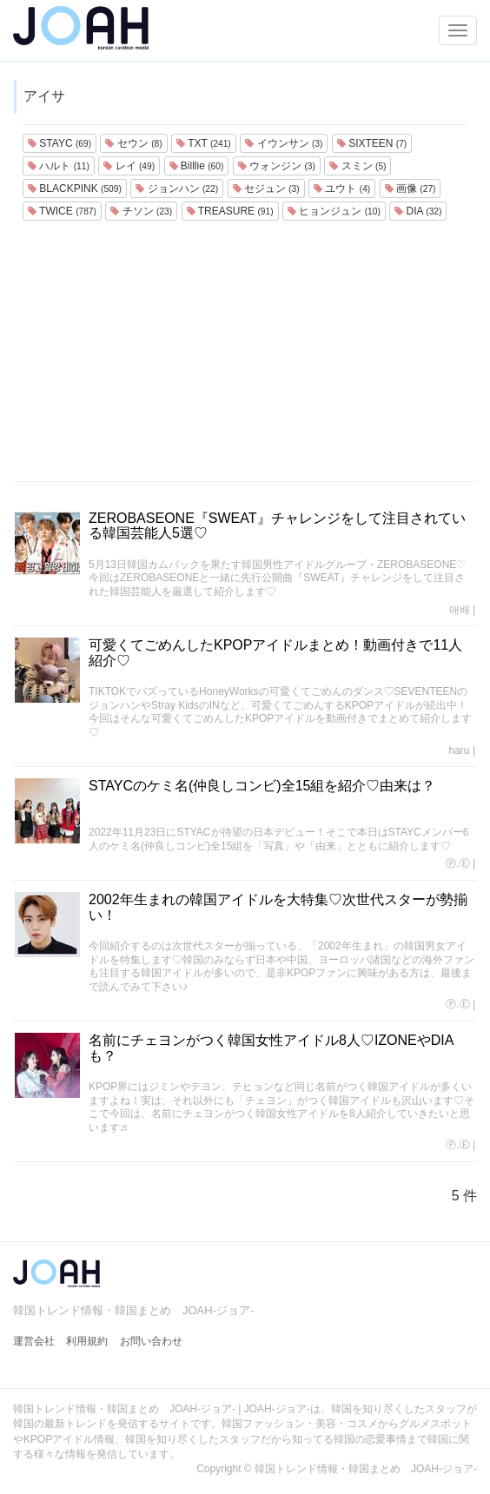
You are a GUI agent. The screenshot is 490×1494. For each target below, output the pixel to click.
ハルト (58, 166)
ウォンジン (276, 166)
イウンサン (283, 143)
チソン (141, 211)
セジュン (266, 188)
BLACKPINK (75, 188)
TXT (203, 143)
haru (459, 750)
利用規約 (87, 1341)
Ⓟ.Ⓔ (457, 863)
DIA (417, 211)
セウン (133, 143)
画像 (410, 188)
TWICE (62, 211)
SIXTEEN (372, 143)
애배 (459, 610)
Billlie (196, 166)
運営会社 (34, 1341)
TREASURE (230, 211)
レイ (129, 166)
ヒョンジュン (334, 211)
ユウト (342, 188)
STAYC (59, 143)
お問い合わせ (151, 1341)
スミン (357, 166)
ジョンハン (177, 188)
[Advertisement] (245, 351)
